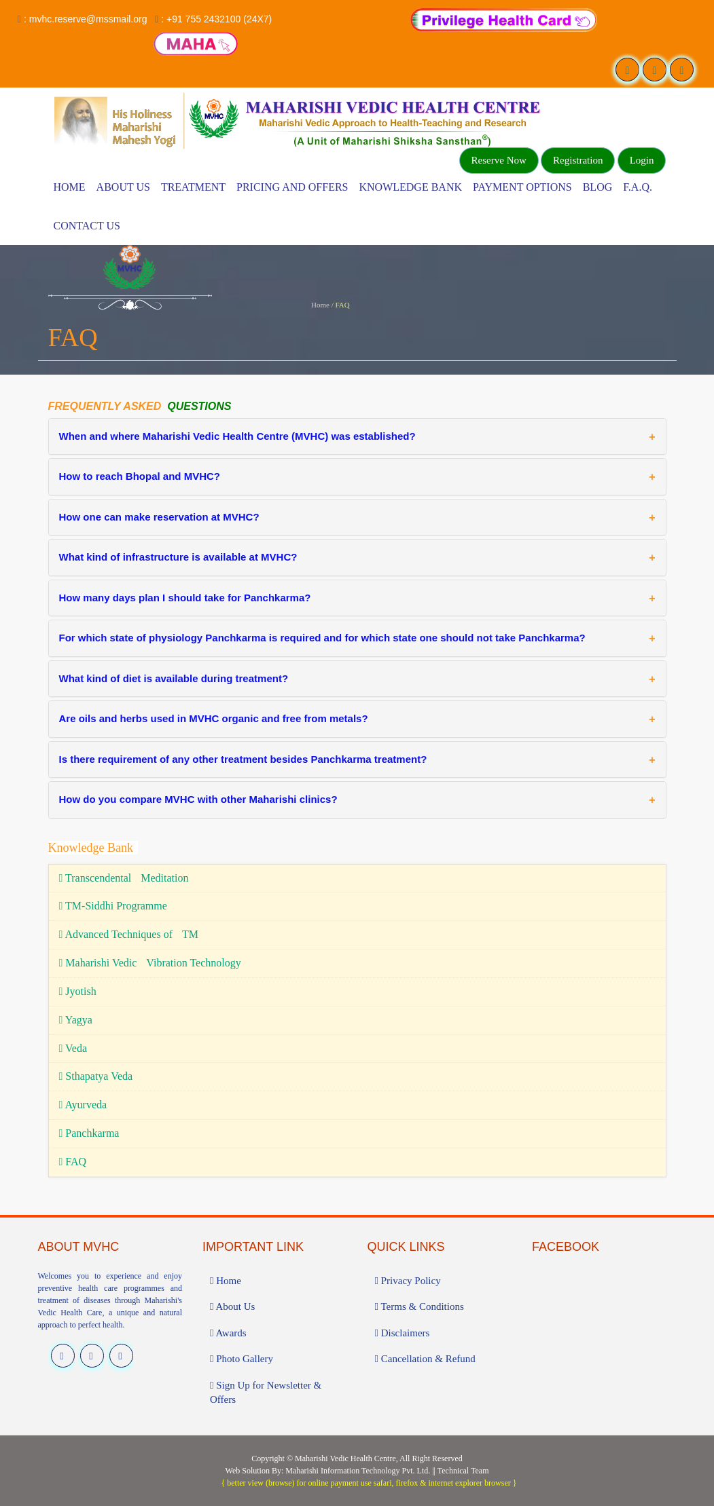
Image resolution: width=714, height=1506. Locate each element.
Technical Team (463, 1470)
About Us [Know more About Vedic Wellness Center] (123, 187)
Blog (598, 187)
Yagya (75, 1019)
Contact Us (87, 225)
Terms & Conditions (419, 1306)
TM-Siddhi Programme (113, 905)
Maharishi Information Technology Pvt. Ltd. (357, 1470)
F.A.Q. (637, 187)
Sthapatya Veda (96, 1076)
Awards (228, 1333)
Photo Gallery (241, 1358)
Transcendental (124, 878)
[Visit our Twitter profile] (654, 69)
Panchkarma (89, 1133)
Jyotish (77, 991)
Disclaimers (402, 1333)
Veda (73, 1048)
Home (70, 187)
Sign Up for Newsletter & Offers (265, 1392)
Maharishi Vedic (150, 962)
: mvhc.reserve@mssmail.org (85, 19)
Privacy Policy (408, 1280)
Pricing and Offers (292, 187)
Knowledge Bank (410, 187)
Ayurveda (83, 1104)
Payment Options (522, 187)
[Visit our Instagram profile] (682, 69)
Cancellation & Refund (425, 1358)
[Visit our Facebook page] (627, 69)
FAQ (73, 1161)
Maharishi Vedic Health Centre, (346, 1458)
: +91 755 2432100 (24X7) (216, 19)
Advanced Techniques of (129, 934)
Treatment (193, 187)
